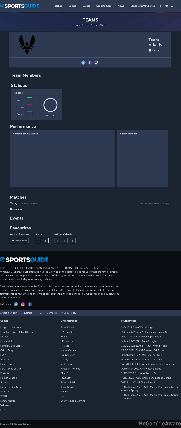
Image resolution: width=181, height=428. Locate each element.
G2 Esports (67, 332)
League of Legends (10, 327)
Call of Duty (6, 350)
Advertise (27, 313)
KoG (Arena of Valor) (11, 368)
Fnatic (64, 336)
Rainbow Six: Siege (11, 345)
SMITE (4, 396)
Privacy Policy (68, 313)
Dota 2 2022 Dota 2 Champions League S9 (144, 332)
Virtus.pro (66, 364)
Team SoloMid (68, 382)
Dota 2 (4, 336)
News (121, 6)
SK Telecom (67, 341)
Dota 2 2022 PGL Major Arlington (139, 341)
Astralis (65, 345)
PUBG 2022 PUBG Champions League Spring (146, 378)
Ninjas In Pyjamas (70, 368)
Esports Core (103, 6)
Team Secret (67, 387)
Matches (57, 6)
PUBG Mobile (7, 400)
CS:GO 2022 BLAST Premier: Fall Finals (142, 350)
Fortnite (4, 373)
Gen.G (64, 396)
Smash (4, 382)
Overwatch (6, 341)
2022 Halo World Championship (138, 382)
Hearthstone (7, 364)
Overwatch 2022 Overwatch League (141, 368)
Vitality (64, 359)
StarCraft (5, 391)
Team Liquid (67, 327)
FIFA (2, 410)
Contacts (52, 313)
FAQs (39, 313)
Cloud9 (64, 373)
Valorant (5, 405)
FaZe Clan (66, 378)
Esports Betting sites (143, 6)
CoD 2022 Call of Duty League (137, 327)
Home (77, 25)
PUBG (3, 355)
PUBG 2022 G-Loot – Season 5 (138, 373)
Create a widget (8, 313)
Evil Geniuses (68, 355)
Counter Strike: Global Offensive (18, 332)
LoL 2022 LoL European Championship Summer (147, 364)
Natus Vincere (68, 350)
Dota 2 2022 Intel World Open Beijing (141, 336)
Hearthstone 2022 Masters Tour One (141, 355)
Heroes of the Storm (11, 387)
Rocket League (8, 378)
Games (72, 6)
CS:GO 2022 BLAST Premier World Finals (144, 345)
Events (86, 6)
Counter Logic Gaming (73, 400)
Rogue (64, 391)
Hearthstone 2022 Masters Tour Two (141, 359)
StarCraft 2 (6, 359)
